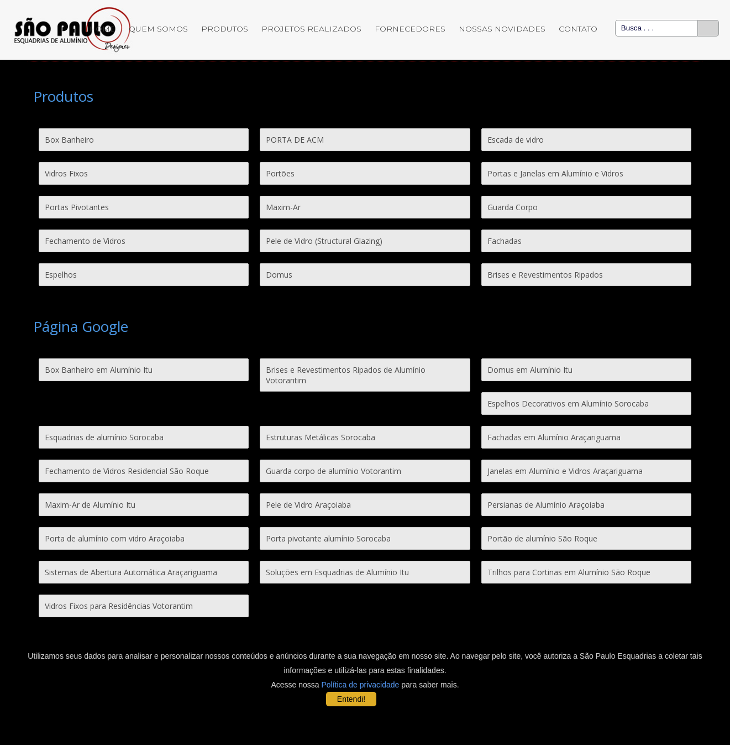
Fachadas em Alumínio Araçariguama (554, 437)
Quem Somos (158, 29)
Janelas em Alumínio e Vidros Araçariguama (565, 471)
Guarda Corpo (512, 207)
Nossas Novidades (502, 29)
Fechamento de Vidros (85, 241)
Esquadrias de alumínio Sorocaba (104, 437)
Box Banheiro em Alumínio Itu (99, 369)
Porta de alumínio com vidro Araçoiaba (115, 538)
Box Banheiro (69, 139)
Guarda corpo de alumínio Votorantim (333, 471)
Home (102, 29)
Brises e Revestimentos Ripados (545, 274)
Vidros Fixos (66, 173)
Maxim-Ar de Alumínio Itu (90, 504)
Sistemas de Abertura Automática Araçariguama (131, 572)
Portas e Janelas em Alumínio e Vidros (555, 173)
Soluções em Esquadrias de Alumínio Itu (337, 572)
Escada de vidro (515, 139)
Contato (578, 29)
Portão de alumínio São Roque (542, 538)
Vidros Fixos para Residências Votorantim (119, 606)
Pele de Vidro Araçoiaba (308, 504)
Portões (280, 173)
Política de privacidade (361, 684)
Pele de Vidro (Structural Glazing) (324, 241)
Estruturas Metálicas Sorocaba (320, 437)
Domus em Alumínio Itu (530, 369)
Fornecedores (410, 29)
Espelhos (61, 274)
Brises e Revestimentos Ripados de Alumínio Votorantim (346, 374)
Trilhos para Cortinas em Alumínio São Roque (568, 572)
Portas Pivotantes (77, 207)
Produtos (224, 29)
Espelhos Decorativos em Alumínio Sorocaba (568, 403)
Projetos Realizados (311, 29)
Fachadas (504, 241)
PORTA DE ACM (295, 139)
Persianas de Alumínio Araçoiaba (546, 504)
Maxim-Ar (283, 207)
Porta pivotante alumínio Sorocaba (328, 538)
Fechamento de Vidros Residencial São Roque (127, 471)
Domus (279, 274)
